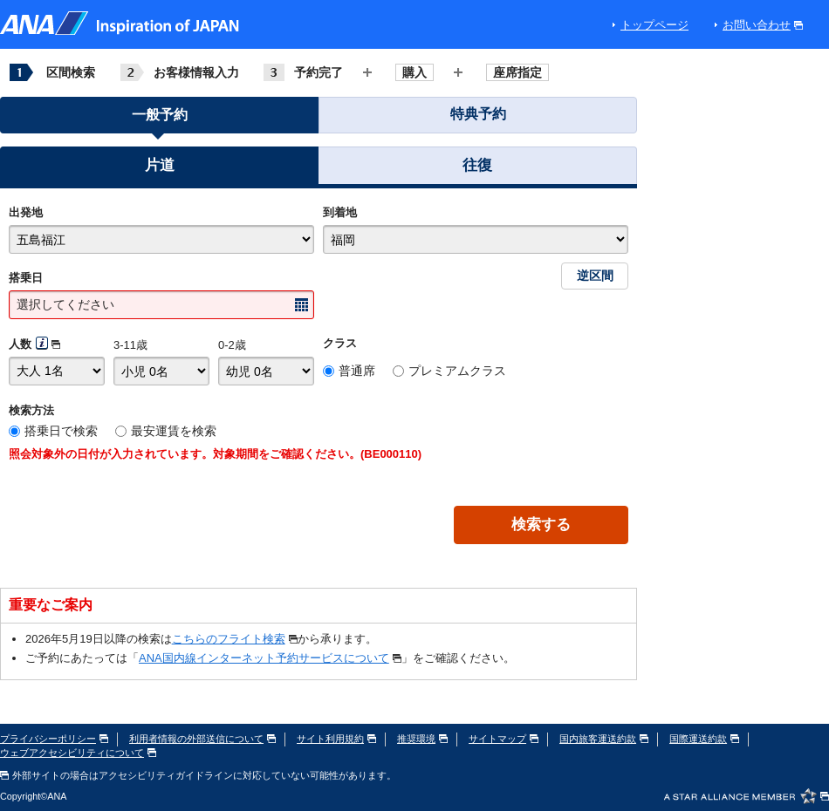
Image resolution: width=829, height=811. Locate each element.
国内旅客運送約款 (603, 738)
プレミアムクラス (457, 371)
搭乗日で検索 (61, 431)
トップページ (654, 24)
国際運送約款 (704, 738)
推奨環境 (422, 738)
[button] (159, 167)
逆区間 (595, 276)
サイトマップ (503, 738)
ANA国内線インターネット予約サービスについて (270, 657)
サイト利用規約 (336, 738)
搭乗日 (26, 277)
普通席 (357, 371)
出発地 (26, 212)
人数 (20, 344)
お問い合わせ (763, 24)
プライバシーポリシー (54, 738)
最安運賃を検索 (173, 431)
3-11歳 (130, 344)
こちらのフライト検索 (235, 638)
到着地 (340, 212)
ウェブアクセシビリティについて (78, 752)
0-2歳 (232, 344)
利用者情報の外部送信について (202, 738)
